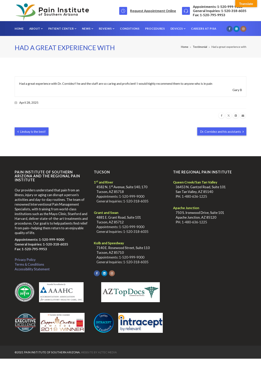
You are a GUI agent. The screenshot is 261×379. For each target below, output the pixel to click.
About (35, 28)
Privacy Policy (25, 260)
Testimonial (200, 46)
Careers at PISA (203, 28)
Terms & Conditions (29, 264)
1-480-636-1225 (194, 196)
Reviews (106, 28)
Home (19, 28)
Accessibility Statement (32, 269)
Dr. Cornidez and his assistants (222, 131)
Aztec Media (107, 352)
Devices (177, 28)
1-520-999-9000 (51, 239)
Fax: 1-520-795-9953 (31, 249)
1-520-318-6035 (55, 244)
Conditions (130, 28)
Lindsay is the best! (31, 131)
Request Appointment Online (153, 11)
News (86, 28)
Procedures (155, 28)
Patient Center (61, 28)
